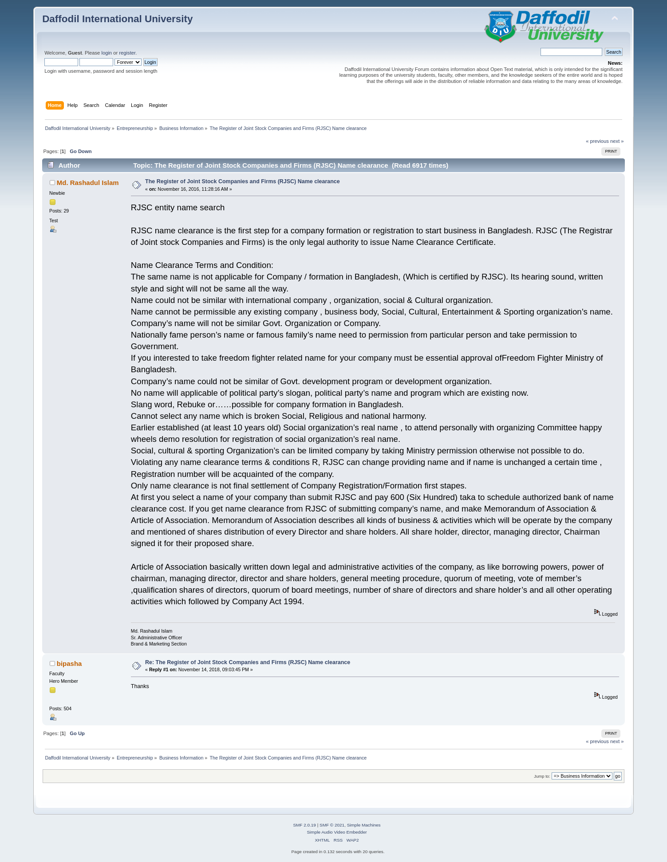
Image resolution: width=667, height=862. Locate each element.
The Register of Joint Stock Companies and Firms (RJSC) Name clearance (242, 181)
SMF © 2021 (332, 825)
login (106, 52)
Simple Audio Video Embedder (337, 832)
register (127, 52)
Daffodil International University (117, 18)
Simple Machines (364, 825)
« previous (597, 141)
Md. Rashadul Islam (88, 182)
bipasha (69, 663)
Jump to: (542, 776)
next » (617, 141)
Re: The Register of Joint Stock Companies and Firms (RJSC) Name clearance (247, 662)
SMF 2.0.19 (304, 825)
